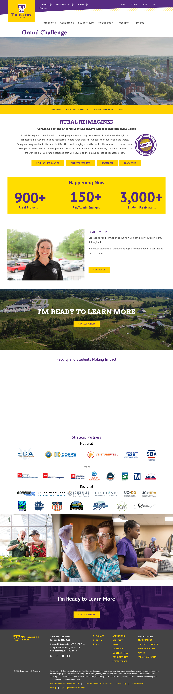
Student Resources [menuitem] (103, 109)
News (115, 644)
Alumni (83, 4)
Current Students (148, 644)
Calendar (117, 649)
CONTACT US (130, 163)
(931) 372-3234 (65, 647)
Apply (123, 4)
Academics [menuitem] (67, 22)
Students (45, 4)
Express (43, 8)
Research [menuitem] (123, 22)
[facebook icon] (57, 657)
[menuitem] (77, 109)
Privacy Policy (121, 683)
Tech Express (145, 640)
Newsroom (107, 163)
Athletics (117, 640)
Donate (134, 4)
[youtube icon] (63, 657)
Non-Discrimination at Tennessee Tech (64, 683)
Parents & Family (147, 657)
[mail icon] (68, 657)
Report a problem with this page (73, 687)
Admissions (118, 636)
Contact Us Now (86, 614)
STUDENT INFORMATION (47, 163)
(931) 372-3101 (68, 644)
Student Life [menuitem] (86, 22)
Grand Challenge (44, 32)
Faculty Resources (80, 163)
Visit (145, 4)
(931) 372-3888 (63, 650)
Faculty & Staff (65, 4)
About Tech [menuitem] (105, 22)
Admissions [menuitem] (49, 22)
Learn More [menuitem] (55, 109)
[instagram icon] (52, 657)
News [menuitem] (121, 109)
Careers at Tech (120, 653)
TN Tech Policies (137, 683)
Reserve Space (119, 661)
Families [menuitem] (139, 22)
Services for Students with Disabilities (98, 683)
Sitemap (53, 687)
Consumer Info (120, 657)
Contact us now (86, 323)
